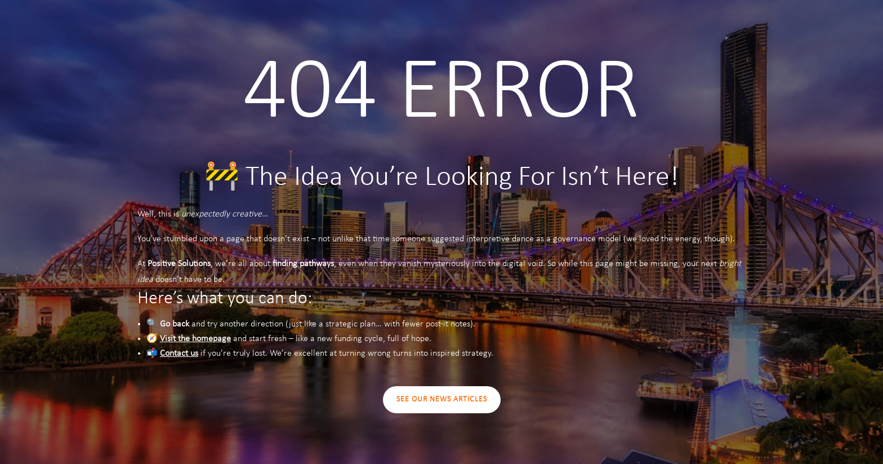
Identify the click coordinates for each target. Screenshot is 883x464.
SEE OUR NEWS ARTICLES (441, 399)
